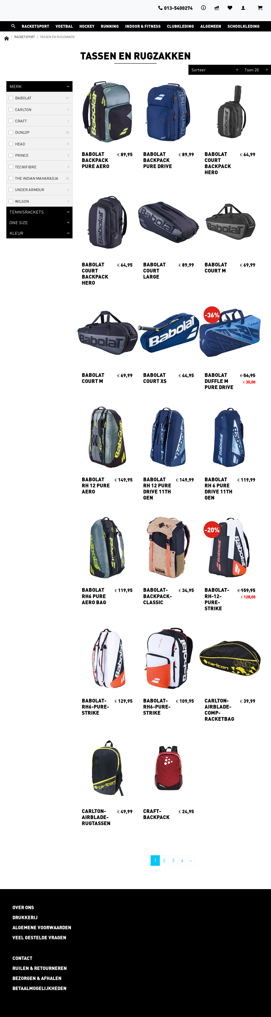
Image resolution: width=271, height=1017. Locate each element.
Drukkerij (25, 917)
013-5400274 (175, 8)
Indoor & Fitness (143, 26)
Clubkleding (180, 26)
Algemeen (210, 26)
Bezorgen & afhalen (36, 978)
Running (110, 26)
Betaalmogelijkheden (39, 988)
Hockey (86, 26)
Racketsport (35, 26)
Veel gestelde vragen (39, 937)
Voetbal (64, 26)
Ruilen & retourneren (39, 968)
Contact (22, 958)
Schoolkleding (244, 26)
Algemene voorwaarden (41, 927)
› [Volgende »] (191, 860)
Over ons (23, 907)
